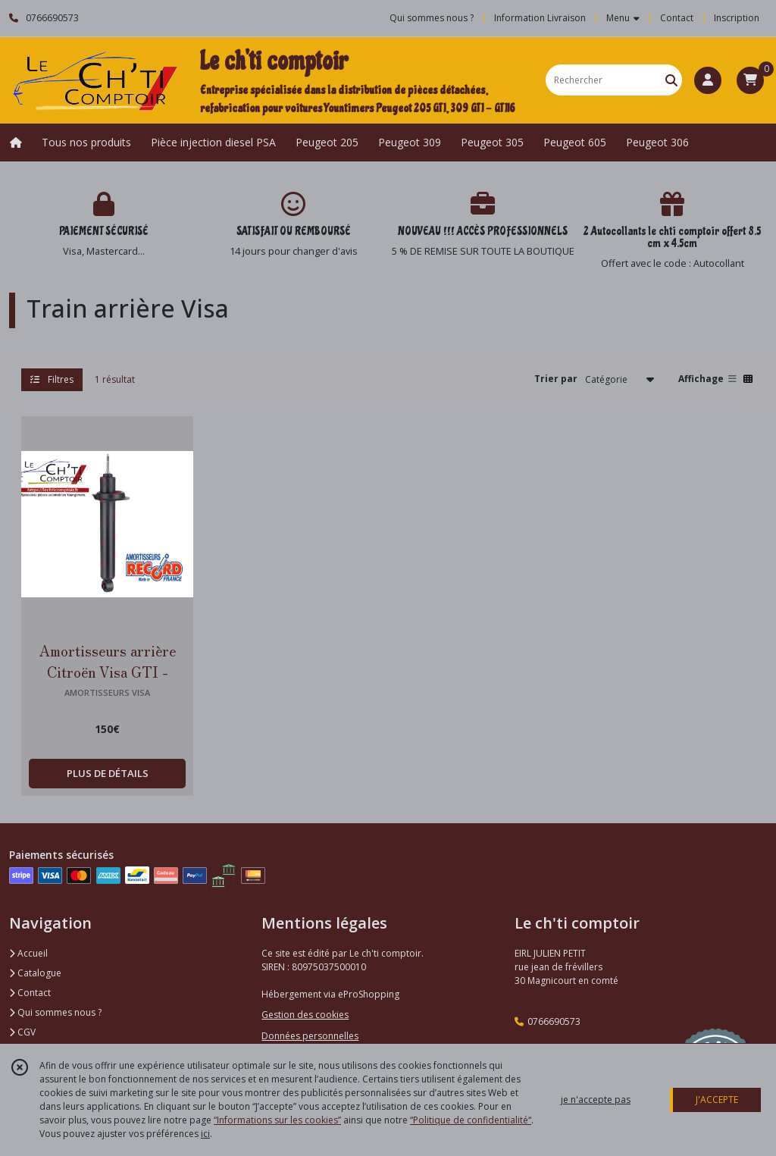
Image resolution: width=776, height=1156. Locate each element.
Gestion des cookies (305, 1014)
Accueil (28, 953)
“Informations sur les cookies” (277, 1120)
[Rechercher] (671, 80)
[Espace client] (707, 80)
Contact (676, 17)
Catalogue (35, 972)
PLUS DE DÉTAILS (108, 773)
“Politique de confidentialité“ (470, 1120)
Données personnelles (309, 1035)
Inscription (736, 17)
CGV (22, 1032)
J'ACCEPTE (717, 1099)
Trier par (555, 378)
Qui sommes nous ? (55, 1012)
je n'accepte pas (595, 1099)
